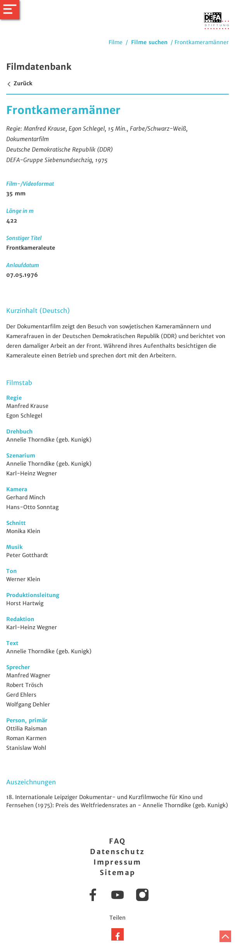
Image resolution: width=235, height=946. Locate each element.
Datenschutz (117, 851)
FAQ (117, 841)
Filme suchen (149, 42)
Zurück (19, 83)
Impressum (117, 862)
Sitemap (118, 872)
